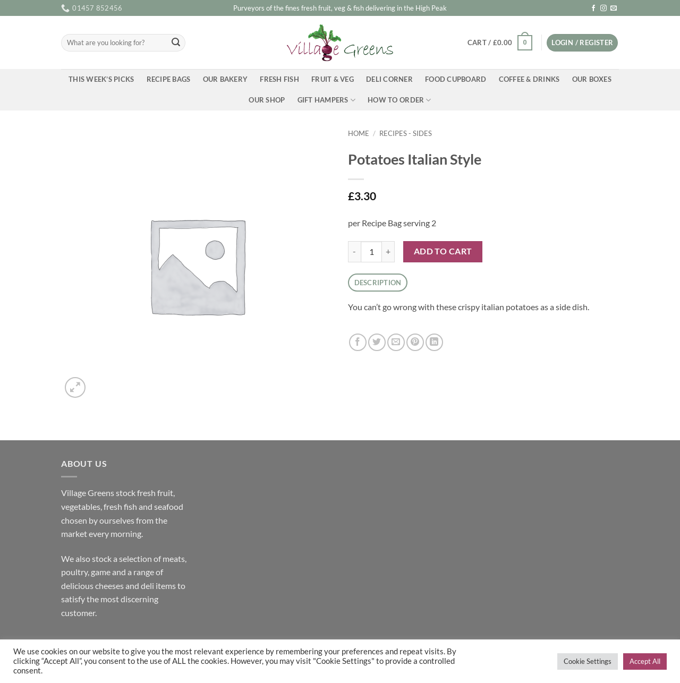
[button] (499, 43)
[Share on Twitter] (377, 342)
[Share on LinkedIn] (434, 342)
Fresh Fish (279, 79)
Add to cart (443, 251)
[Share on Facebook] (358, 342)
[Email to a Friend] (396, 342)
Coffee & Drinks (529, 79)
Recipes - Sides (405, 133)
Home (358, 133)
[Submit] (176, 43)
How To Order (399, 100)
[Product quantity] (371, 251)
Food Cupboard (455, 79)
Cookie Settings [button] (587, 661)
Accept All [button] (645, 661)
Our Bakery (225, 79)
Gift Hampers (327, 100)
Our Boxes (591, 79)
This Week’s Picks (101, 79)
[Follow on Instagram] (603, 8)
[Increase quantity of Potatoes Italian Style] (388, 251)
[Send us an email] (613, 8)
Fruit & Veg (332, 79)
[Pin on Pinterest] (415, 342)
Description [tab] (378, 282)
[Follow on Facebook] (593, 8)
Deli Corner (389, 79)
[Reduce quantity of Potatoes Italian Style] (354, 251)
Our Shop (267, 100)
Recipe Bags (169, 79)
